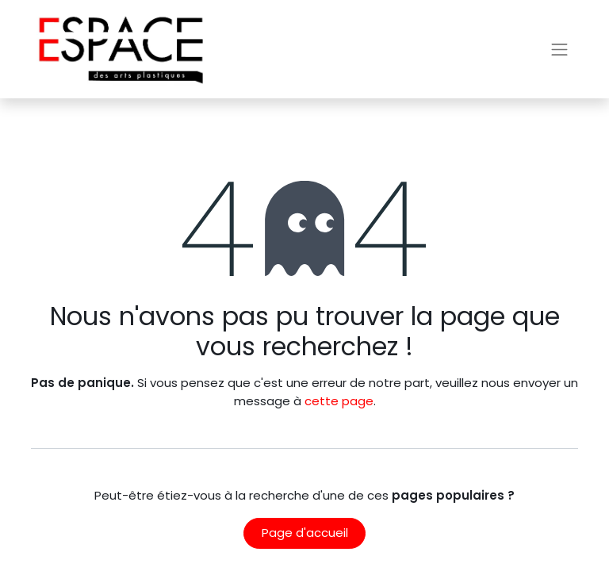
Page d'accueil (305, 532)
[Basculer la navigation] (560, 49)
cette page (338, 401)
